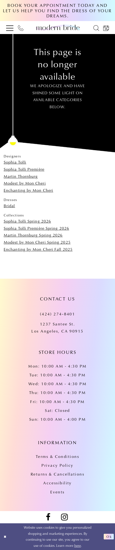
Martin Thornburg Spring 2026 (33, 235)
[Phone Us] (21, 27)
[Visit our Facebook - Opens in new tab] (48, 517)
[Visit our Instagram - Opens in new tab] (64, 517)
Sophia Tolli (15, 162)
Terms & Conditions (57, 456)
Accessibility (57, 483)
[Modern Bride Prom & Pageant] (57, 27)
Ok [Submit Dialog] (109, 536)
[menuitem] (10, 27)
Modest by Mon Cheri (25, 183)
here (77, 545)
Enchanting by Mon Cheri (28, 190)
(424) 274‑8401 (57, 314)
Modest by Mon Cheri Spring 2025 (37, 242)
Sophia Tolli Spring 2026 (27, 221)
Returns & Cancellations (57, 474)
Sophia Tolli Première (24, 169)
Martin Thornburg (21, 176)
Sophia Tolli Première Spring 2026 (36, 228)
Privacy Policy (57, 465)
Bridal (9, 205)
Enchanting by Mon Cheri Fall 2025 (38, 249)
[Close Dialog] (5, 536)
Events (57, 492)
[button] (10, 27)
